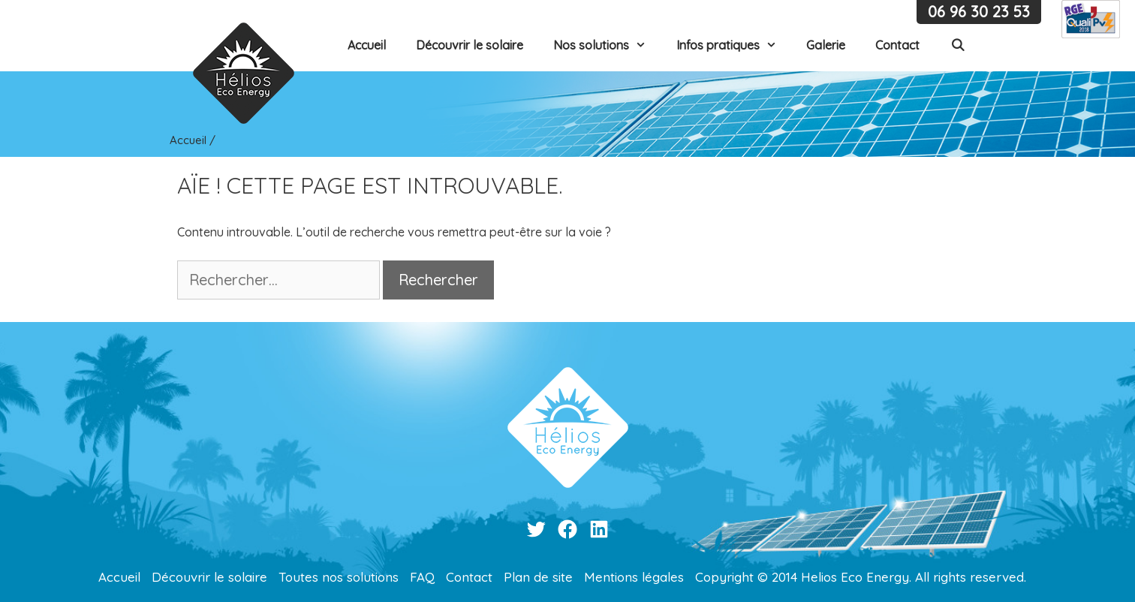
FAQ (422, 577)
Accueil (367, 45)
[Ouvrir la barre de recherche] (957, 45)
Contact (897, 45)
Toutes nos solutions (338, 577)
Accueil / (192, 140)
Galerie (825, 45)
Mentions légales (634, 577)
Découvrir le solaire (469, 45)
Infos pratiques (734, 45)
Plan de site (538, 577)
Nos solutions (607, 45)
